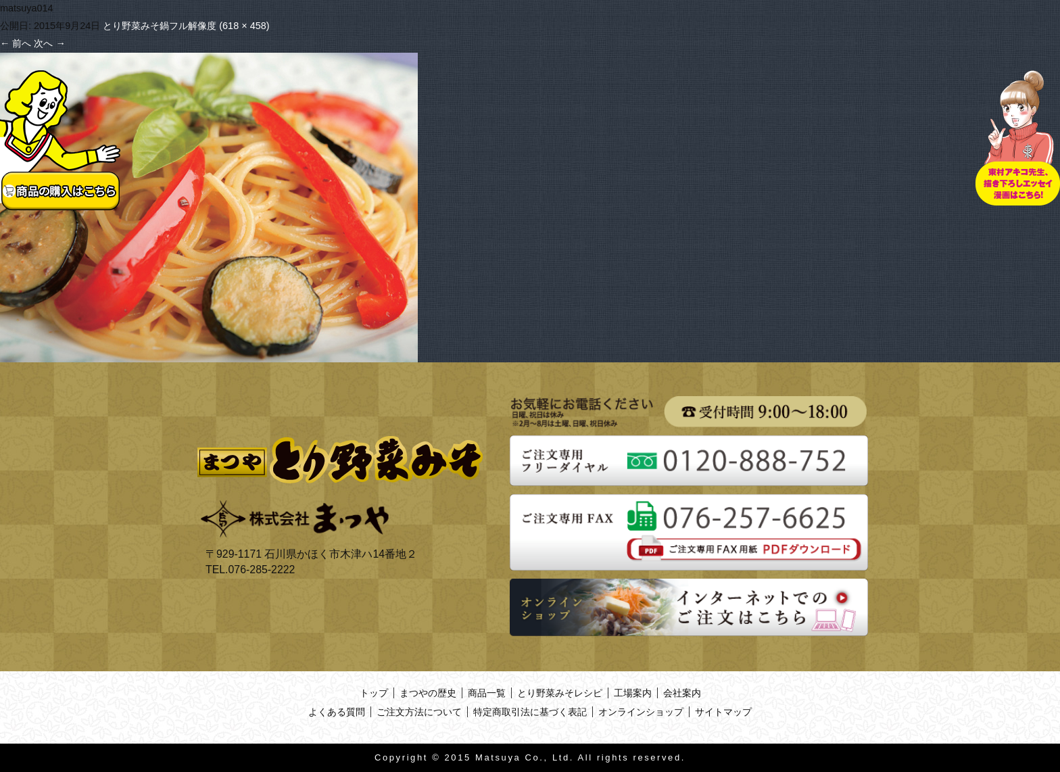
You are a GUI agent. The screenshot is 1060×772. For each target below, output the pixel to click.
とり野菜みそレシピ (559, 692)
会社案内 (682, 692)
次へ (49, 43)
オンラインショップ (640, 711)
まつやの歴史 (428, 692)
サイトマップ (723, 711)
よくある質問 (336, 711)
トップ (374, 692)
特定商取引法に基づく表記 (530, 711)
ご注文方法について (419, 711)
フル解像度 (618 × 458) (219, 25)
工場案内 (633, 692)
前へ (15, 43)
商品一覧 (487, 692)
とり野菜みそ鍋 (136, 25)
